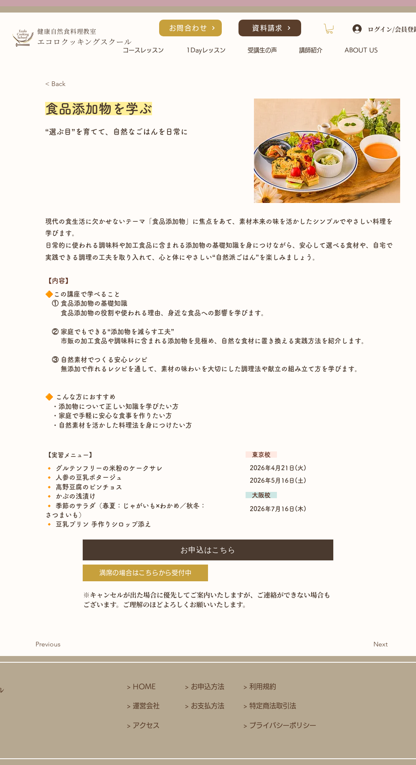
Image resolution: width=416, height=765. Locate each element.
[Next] (367, 644)
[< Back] (72, 84)
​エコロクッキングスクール (84, 41)
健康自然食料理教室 (66, 31)
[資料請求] (269, 28)
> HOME (141, 686)
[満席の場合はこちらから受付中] (145, 573)
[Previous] (63, 644)
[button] (329, 29)
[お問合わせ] (190, 28)
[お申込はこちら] (208, 550)
